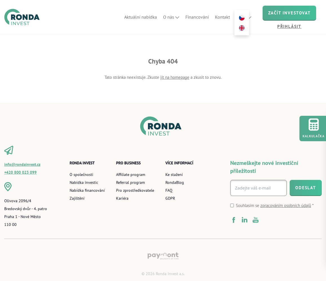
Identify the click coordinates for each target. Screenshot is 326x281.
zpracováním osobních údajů (285, 205)
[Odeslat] (306, 187)
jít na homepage (174, 77)
